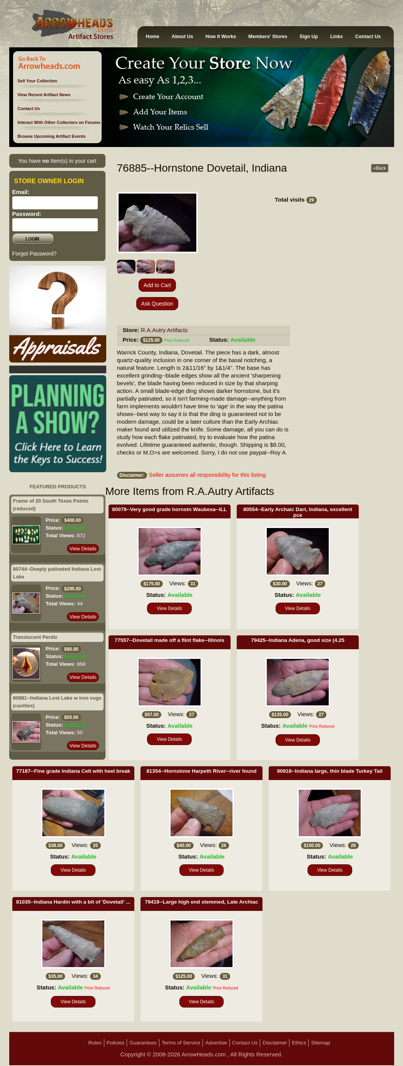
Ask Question (157, 304)
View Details (82, 548)
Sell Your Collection (37, 81)
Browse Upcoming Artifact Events (52, 136)
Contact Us (368, 36)
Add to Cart (157, 285)
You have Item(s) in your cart (57, 161)
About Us (182, 36)
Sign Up (308, 36)
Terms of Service (181, 1043)
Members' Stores (267, 36)
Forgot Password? (34, 254)
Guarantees (143, 1043)
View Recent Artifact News (44, 94)
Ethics (299, 1043)
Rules (95, 1043)
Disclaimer (275, 1043)
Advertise (216, 1043)
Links (336, 36)
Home (152, 36)
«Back (379, 168)
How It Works (221, 36)
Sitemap (320, 1043)
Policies (116, 1043)
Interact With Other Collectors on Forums (59, 122)
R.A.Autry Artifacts (164, 330)
